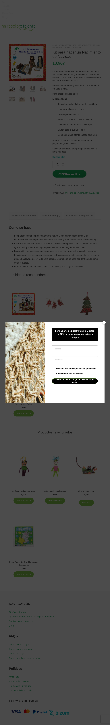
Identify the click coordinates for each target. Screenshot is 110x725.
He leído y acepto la (74, 368)
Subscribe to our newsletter (67, 373)
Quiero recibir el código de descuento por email (75, 381)
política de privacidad (86, 368)
